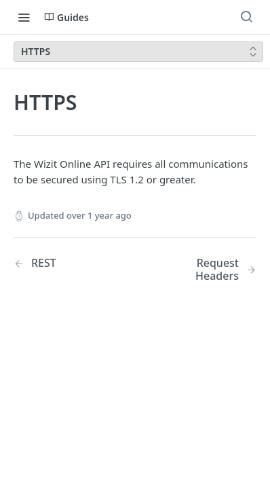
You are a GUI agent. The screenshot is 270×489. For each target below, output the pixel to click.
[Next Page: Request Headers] (204, 270)
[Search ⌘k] (246, 17)
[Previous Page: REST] (65, 263)
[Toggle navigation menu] (24, 17)
